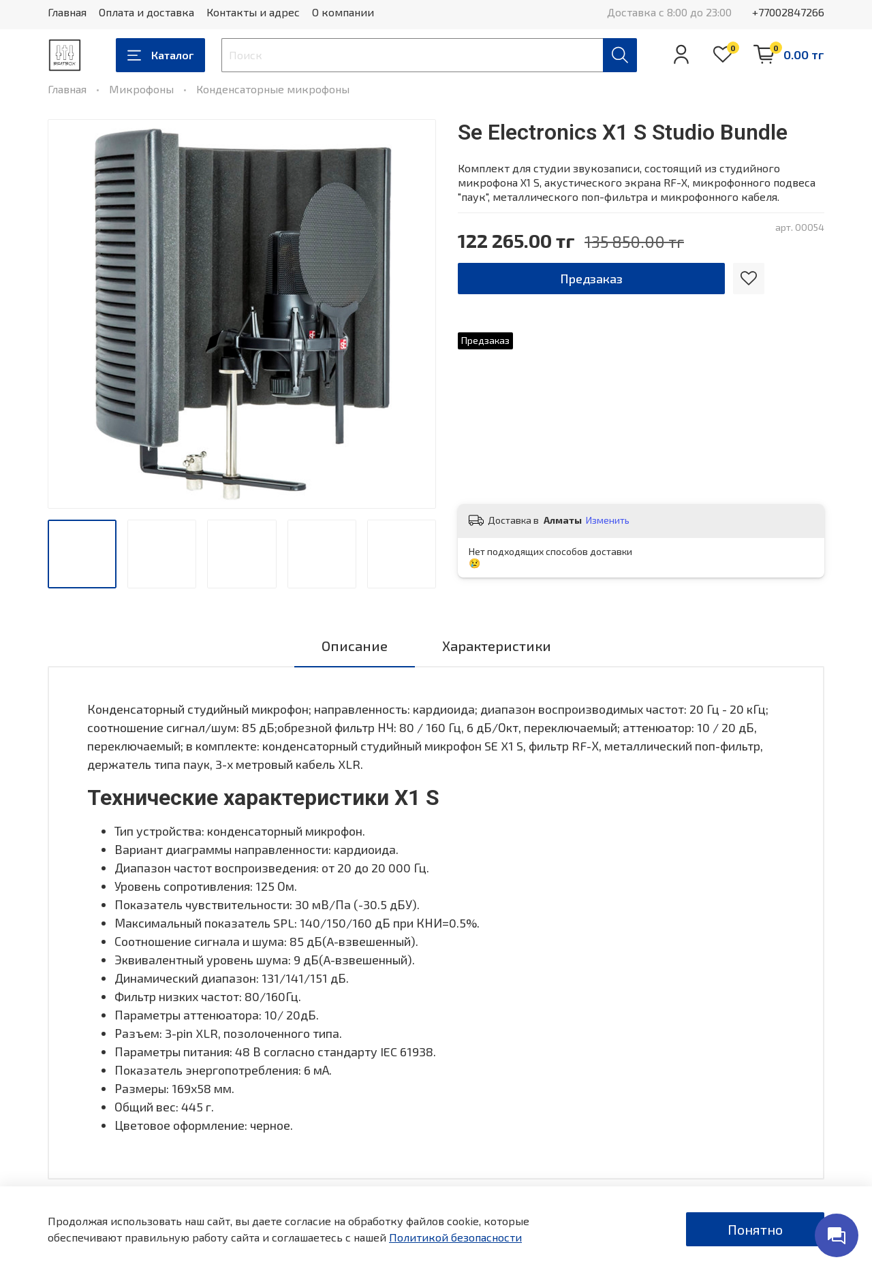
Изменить (607, 520)
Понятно (755, 1229)
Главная (67, 11)
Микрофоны (141, 88)
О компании (343, 11)
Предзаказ (591, 278)
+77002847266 (788, 11)
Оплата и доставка (146, 11)
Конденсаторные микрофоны (272, 88)
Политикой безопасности (455, 1237)
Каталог (160, 55)
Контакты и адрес (253, 11)
